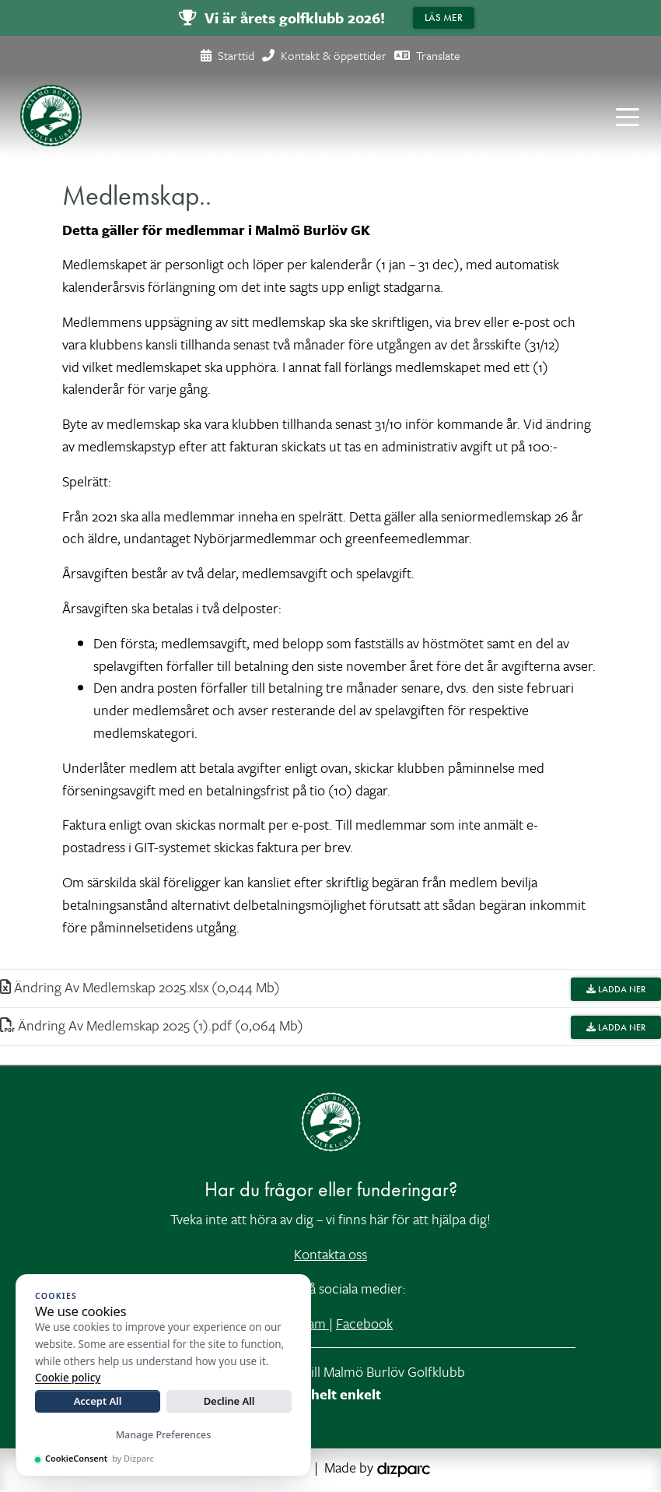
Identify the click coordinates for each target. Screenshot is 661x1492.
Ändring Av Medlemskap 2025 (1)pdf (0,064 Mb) (151, 1026)
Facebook (364, 1325)
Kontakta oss (330, 1255)
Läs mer (444, 17)
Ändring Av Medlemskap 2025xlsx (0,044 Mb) (140, 988)
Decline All (229, 1401)
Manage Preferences (164, 1434)
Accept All (98, 1401)
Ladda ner (615, 990)
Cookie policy (67, 1378)
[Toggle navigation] (628, 116)
